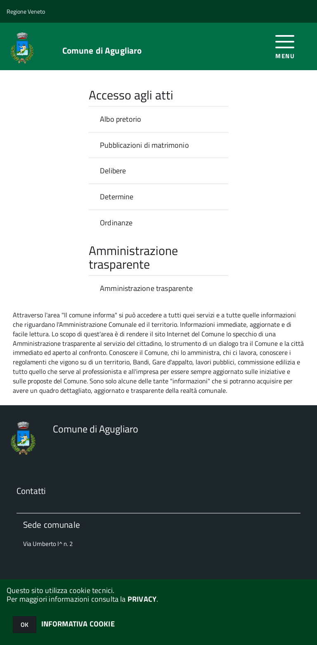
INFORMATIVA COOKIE (78, 623)
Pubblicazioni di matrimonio (144, 145)
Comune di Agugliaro (102, 50)
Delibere (113, 170)
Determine (117, 196)
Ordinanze (116, 222)
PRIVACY (142, 599)
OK (24, 624)
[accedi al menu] (285, 46)
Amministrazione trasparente (146, 288)
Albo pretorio (120, 119)
